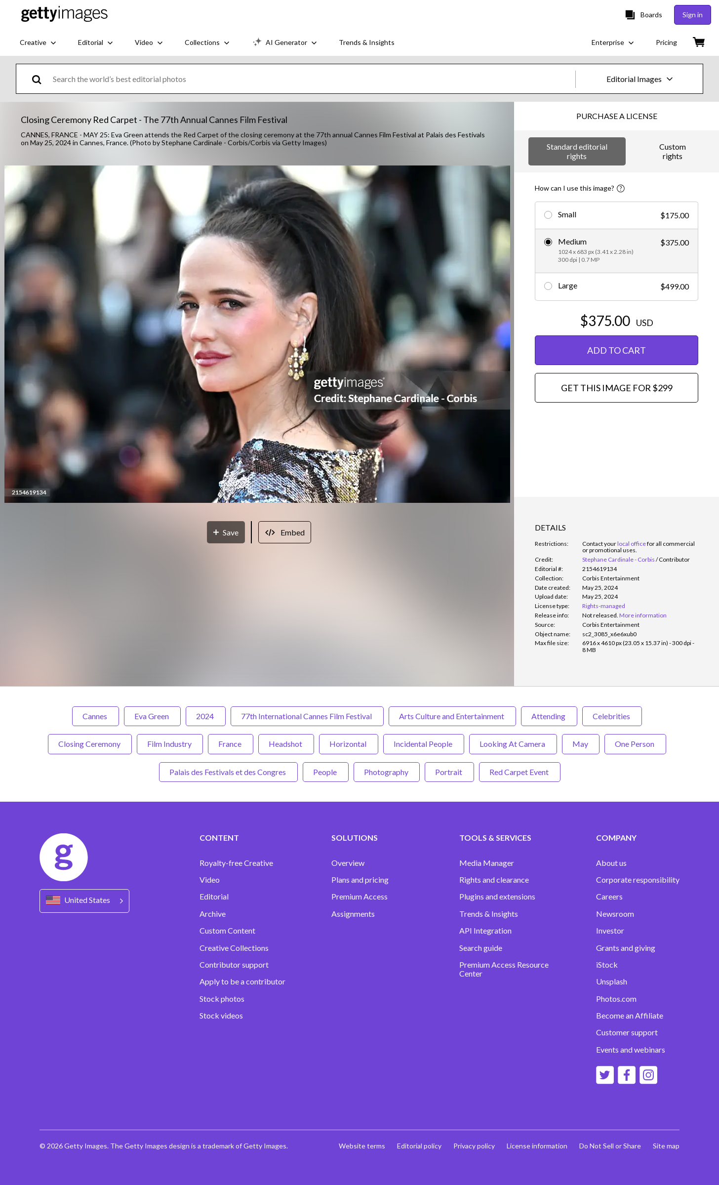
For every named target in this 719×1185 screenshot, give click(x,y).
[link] (600, 615)
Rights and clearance (494, 879)
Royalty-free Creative (236, 862)
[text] (312, 79)
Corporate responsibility (637, 879)
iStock (607, 964)
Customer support (627, 1032)
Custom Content (227, 930)
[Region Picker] (84, 900)
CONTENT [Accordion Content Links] (219, 837)
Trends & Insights (488, 913)
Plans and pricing (360, 879)
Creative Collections (234, 947)
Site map (666, 1146)
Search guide (480, 947)
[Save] (226, 532)
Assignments (353, 913)
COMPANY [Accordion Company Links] (616, 837)
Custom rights (672, 151)
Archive (213, 913)
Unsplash (611, 981)
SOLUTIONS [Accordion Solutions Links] (354, 837)
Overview (347, 862)
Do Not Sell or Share (610, 1146)
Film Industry (170, 743)
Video (210, 879)
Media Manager (486, 862)
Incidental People (424, 743)
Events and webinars (630, 1049)
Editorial (214, 896)
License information (537, 1146)
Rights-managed (603, 606)
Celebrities (612, 716)
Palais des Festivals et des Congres (228, 771)
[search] (40, 78)
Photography (386, 771)
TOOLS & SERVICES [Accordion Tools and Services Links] (495, 837)
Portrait (449, 771)
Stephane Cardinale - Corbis (618, 559)
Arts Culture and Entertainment (452, 716)
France (230, 743)
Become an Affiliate (629, 1015)
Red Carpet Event (519, 771)
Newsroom (615, 913)
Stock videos (221, 1015)
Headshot (286, 743)
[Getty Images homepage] (64, 14)
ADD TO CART (616, 350)
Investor (610, 930)
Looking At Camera (513, 743)
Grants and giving (625, 947)
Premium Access (359, 896)
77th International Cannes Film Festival (307, 716)
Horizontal (348, 743)
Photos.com (616, 998)
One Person (635, 743)
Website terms (362, 1146)
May (580, 743)
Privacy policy (474, 1146)
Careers (609, 896)
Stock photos (222, 998)
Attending (549, 716)
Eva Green (152, 716)
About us (611, 862)
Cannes (95, 716)
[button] (257, 334)
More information (643, 615)
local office (631, 543)
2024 (205, 716)
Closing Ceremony (89, 743)
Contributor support (234, 964)
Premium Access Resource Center (504, 969)
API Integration (485, 930)
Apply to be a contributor (242, 981)
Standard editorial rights (577, 151)
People (325, 771)
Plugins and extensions (497, 896)
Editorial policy (419, 1146)
